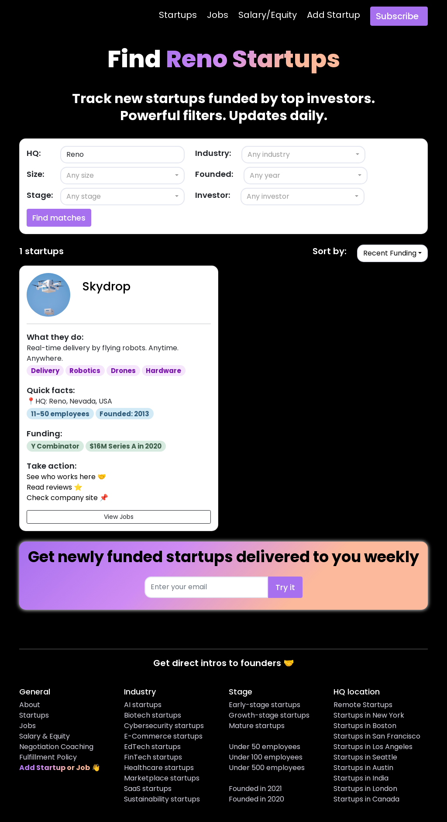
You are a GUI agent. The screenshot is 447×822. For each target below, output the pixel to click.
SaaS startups (148, 789)
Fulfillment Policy (48, 757)
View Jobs (119, 516)
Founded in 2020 (256, 799)
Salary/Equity (267, 15)
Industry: (213, 153)
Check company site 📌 (67, 498)
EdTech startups (152, 747)
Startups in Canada (366, 799)
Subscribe (397, 16)
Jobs (217, 15)
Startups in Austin (363, 768)
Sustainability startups (162, 799)
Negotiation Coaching (56, 747)
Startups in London (365, 789)
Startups (178, 15)
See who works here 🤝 (66, 477)
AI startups (143, 705)
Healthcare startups (159, 768)
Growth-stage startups (269, 715)
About (29, 705)
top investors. (328, 98)
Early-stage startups (264, 705)
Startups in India (361, 778)
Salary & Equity (44, 736)
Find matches (59, 217)
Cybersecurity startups (164, 726)
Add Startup (333, 15)
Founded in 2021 (255, 789)
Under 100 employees (266, 757)
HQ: (34, 153)
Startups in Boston (365, 726)
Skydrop (106, 286)
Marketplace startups (161, 778)
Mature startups (257, 726)
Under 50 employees (264, 747)
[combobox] (303, 154)
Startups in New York (369, 715)
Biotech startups (152, 715)
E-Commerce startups (163, 736)
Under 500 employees (267, 768)
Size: (35, 174)
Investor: (212, 195)
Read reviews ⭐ (55, 487)
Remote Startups (363, 705)
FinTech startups (153, 757)
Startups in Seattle (365, 757)
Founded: (214, 174)
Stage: (40, 195)
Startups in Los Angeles (373, 747)
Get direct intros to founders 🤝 (223, 663)
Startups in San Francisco (377, 736)
